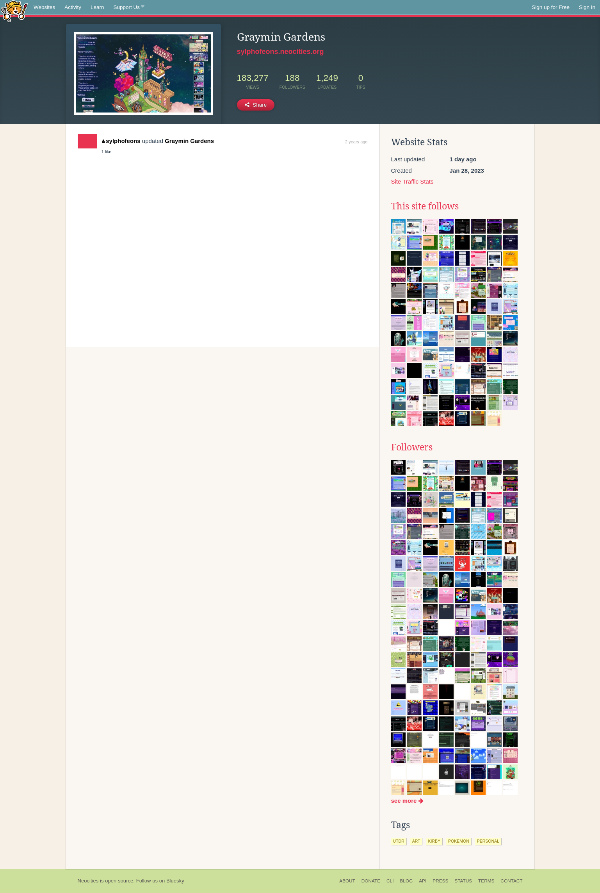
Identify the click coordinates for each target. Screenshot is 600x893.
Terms (486, 881)
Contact (511, 881)
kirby (434, 841)
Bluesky (175, 881)
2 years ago (356, 141)
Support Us (129, 7)
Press (440, 881)
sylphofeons (121, 141)
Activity (72, 7)
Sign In (587, 7)
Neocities (88, 881)
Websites (44, 7)
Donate (370, 881)
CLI (389, 881)
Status (463, 881)
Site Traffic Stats (412, 181)
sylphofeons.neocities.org (280, 51)
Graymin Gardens (189, 141)
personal (488, 841)
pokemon (458, 841)
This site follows (425, 206)
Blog (406, 881)
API (422, 881)
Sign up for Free (551, 7)
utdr (398, 841)
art (416, 841)
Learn (97, 7)
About (347, 881)
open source (119, 881)
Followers (412, 447)
